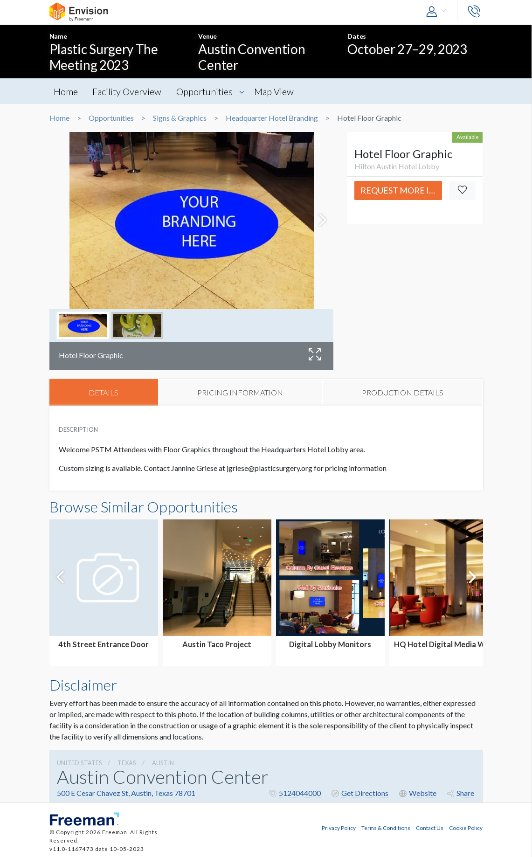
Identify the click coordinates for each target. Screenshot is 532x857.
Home (66, 91)
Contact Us (429, 827)
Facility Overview (128, 91)
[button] (438, 11)
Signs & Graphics (180, 118)
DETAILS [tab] (103, 392)
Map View (277, 91)
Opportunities (206, 91)
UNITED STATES (79, 763)
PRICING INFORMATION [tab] (240, 392)
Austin (163, 763)
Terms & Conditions (385, 827)
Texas (126, 763)
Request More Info (401, 190)
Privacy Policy (339, 827)
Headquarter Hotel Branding (272, 118)
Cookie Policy (466, 827)
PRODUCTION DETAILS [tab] (402, 392)
